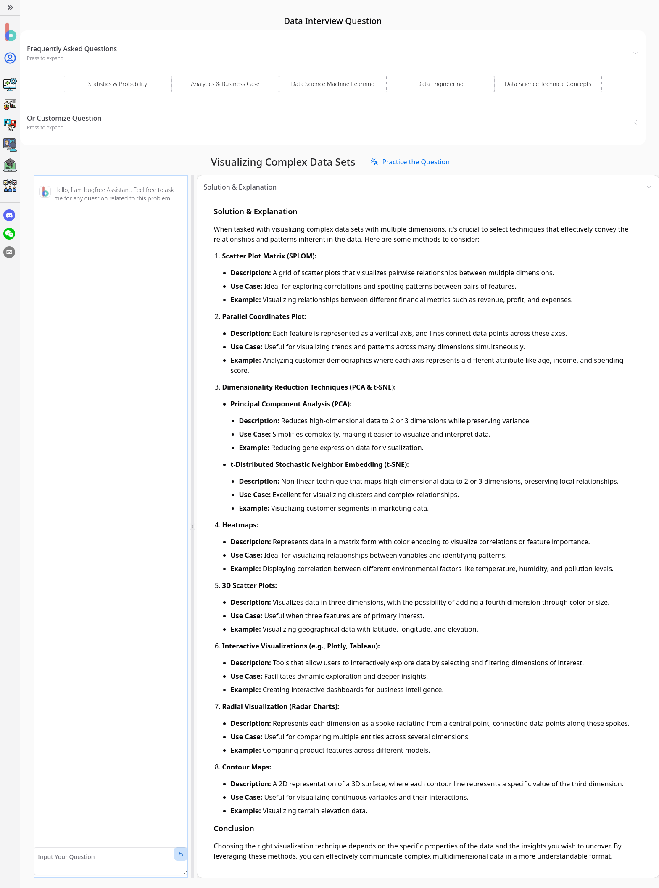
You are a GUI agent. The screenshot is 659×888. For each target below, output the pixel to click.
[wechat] (9, 234)
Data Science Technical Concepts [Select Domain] (548, 84)
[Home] (10, 32)
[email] (9, 252)
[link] (410, 162)
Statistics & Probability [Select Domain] (117, 84)
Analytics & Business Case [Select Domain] (225, 84)
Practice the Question (410, 161)
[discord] (9, 215)
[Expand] (10, 7)
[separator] (192, 526)
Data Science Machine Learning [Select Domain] (333, 84)
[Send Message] (180, 854)
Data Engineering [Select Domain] (440, 84)
